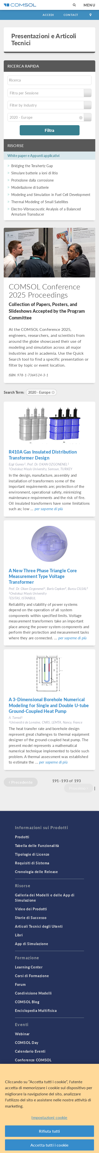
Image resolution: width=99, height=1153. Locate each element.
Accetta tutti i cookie (49, 1146)
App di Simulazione (31, 943)
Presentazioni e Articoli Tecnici (44, 39)
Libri (19, 934)
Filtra (49, 130)
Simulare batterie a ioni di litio (34, 172)
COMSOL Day (26, 1042)
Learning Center (29, 966)
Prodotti (22, 836)
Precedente (21, 782)
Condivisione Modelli (33, 993)
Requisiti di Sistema (32, 862)
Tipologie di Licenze (32, 854)
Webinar (22, 1033)
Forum (20, 984)
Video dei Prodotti (31, 908)
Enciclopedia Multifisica (36, 1010)
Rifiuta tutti (49, 1132)
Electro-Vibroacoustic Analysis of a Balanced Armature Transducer (46, 211)
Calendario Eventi (30, 1051)
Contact (71, 15)
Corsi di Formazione (32, 975)
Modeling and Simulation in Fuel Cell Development (50, 194)
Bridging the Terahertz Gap (32, 165)
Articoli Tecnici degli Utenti (39, 926)
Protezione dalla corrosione (32, 180)
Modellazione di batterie (30, 187)
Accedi (48, 15)
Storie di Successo (31, 917)
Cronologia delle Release (36, 871)
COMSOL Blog (27, 1001)
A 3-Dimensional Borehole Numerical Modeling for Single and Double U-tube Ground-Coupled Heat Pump (49, 705)
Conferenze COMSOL (33, 1059)
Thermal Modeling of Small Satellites (39, 201)
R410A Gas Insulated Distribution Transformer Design (43, 455)
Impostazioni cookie (49, 1118)
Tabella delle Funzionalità (37, 845)
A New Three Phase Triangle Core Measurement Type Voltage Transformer (43, 576)
